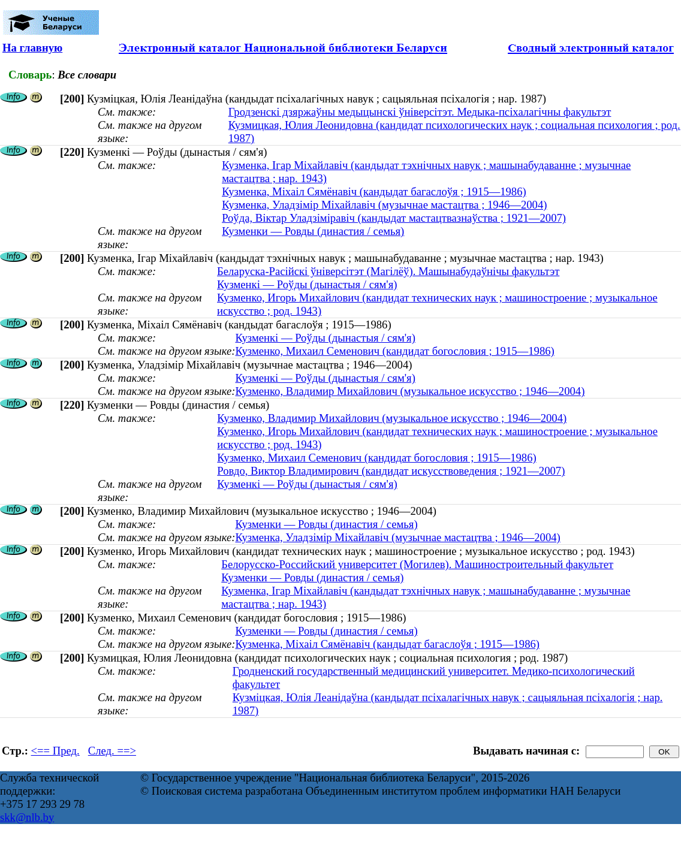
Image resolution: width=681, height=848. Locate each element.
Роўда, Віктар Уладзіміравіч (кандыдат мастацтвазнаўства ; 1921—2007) (394, 218)
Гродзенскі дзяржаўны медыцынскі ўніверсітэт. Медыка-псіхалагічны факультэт (419, 111)
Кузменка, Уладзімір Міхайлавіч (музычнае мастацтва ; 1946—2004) (384, 204)
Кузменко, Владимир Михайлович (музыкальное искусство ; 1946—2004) (409, 391)
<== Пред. (55, 750)
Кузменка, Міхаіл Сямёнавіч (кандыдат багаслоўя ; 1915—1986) (374, 191)
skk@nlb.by (27, 817)
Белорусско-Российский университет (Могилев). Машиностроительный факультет (417, 564)
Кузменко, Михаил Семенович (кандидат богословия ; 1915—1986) (394, 351)
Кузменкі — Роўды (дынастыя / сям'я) (307, 284)
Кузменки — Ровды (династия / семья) (313, 231)
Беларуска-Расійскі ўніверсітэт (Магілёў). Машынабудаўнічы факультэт (388, 271)
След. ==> (112, 750)
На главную (32, 47)
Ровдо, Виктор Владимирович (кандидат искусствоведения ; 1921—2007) (391, 470)
